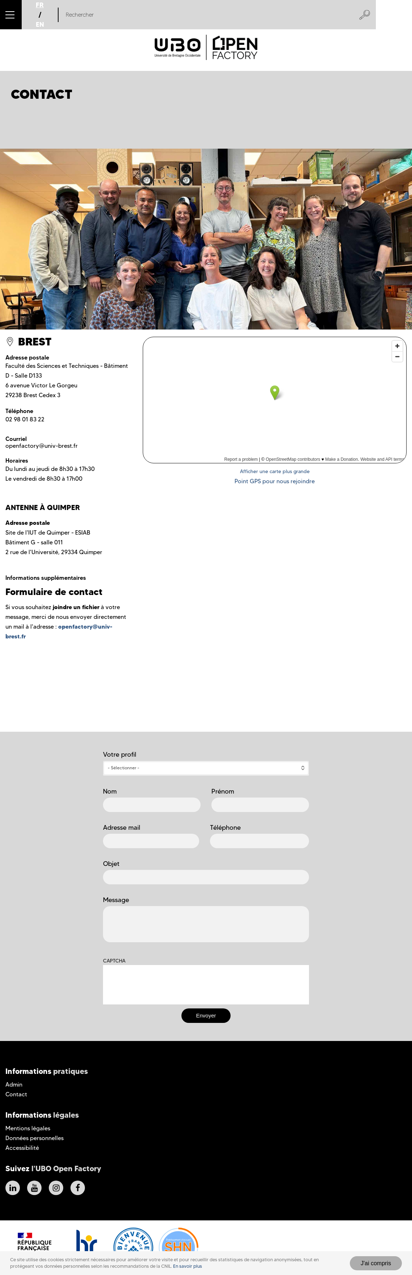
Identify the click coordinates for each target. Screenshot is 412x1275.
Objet (111, 864)
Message (116, 900)
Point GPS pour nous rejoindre (275, 481)
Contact (16, 1094)
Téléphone (225, 828)
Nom (110, 791)
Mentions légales (27, 1128)
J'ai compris (376, 1263)
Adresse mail (121, 828)
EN (40, 24)
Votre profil (119, 754)
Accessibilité (22, 1147)
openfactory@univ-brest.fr (41, 445)
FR (40, 5)
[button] (11, 14)
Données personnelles (34, 1138)
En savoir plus (187, 1266)
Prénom (222, 791)
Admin (13, 1084)
